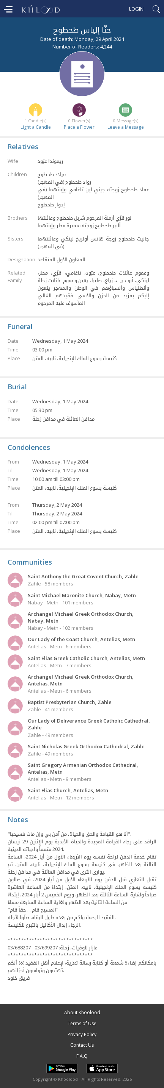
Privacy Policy (82, 1034)
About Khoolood (82, 1012)
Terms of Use (82, 1023)
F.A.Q (82, 1056)
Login (136, 8)
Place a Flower (79, 127)
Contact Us (82, 1045)
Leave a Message (125, 127)
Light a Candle (35, 127)
